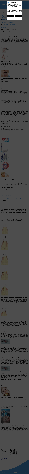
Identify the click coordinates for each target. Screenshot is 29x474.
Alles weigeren (18, 16)
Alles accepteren (11, 16)
